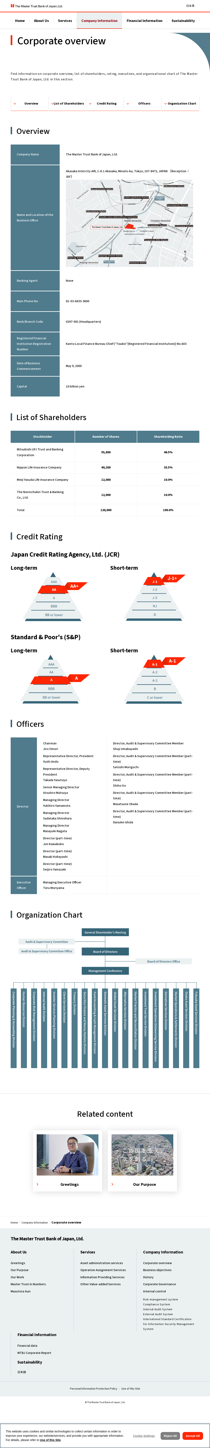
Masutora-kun (21, 1333)
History (149, 1319)
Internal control (155, 1333)
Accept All (193, 1436)
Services (65, 24)
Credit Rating (106, 141)
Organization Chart (182, 141)
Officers (144, 141)
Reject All (170, 1436)
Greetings (18, 1305)
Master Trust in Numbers (30, 1326)
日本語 (190, 7)
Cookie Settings (144, 1436)
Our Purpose (20, 1312)
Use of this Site (50, 1440)
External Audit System (158, 1356)
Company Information (99, 24)
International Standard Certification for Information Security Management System (168, 1366)
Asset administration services (103, 1305)
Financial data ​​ (28, 1386)
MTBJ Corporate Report (36, 1393)
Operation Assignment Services (104, 1312)
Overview (31, 141)
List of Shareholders (69, 141)
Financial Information (144, 24)
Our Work (18, 1319)
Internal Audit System (157, 1351)
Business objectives (159, 1312)
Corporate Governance (161, 1326)
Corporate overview (159, 1305)
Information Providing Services (104, 1319)
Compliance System (156, 1346)
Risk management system (160, 1341)
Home (20, 24)
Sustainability (183, 24)
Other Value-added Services (102, 1326)
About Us (41, 24)
